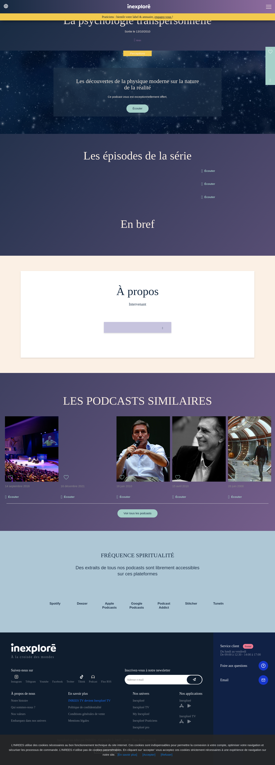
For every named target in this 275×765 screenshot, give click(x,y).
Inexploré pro (141, 727)
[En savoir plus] (127, 754)
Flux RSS (106, 681)
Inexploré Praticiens (145, 720)
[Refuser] (166, 754)
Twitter (70, 681)
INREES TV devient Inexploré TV (89, 700)
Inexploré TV (141, 707)
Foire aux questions (244, 665)
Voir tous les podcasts (137, 513)
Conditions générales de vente (86, 714)
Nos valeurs (18, 714)
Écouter (137, 108)
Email (244, 680)
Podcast (93, 679)
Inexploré (138, 700)
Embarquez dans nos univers (28, 720)
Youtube (44, 681)
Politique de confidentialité (84, 707)
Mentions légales (78, 720)
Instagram (16, 679)
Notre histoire (19, 700)
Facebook (57, 681)
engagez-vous (163, 17)
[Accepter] (148, 754)
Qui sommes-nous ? (23, 707)
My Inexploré (141, 714)
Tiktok (81, 679)
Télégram (31, 681)
